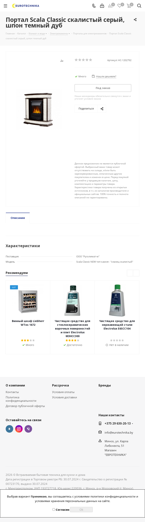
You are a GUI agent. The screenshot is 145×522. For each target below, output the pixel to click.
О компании (15, 385)
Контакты (12, 392)
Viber (28, 429)
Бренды (105, 385)
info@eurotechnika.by (119, 432)
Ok (81, 509)
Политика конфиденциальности (21, 398)
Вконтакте (9, 429)
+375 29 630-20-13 (118, 423)
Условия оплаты (63, 392)
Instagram (19, 429)
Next (136, 273)
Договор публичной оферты (25, 406)
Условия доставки (64, 397)
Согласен (60, 509)
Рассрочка (60, 385)
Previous (130, 273)
